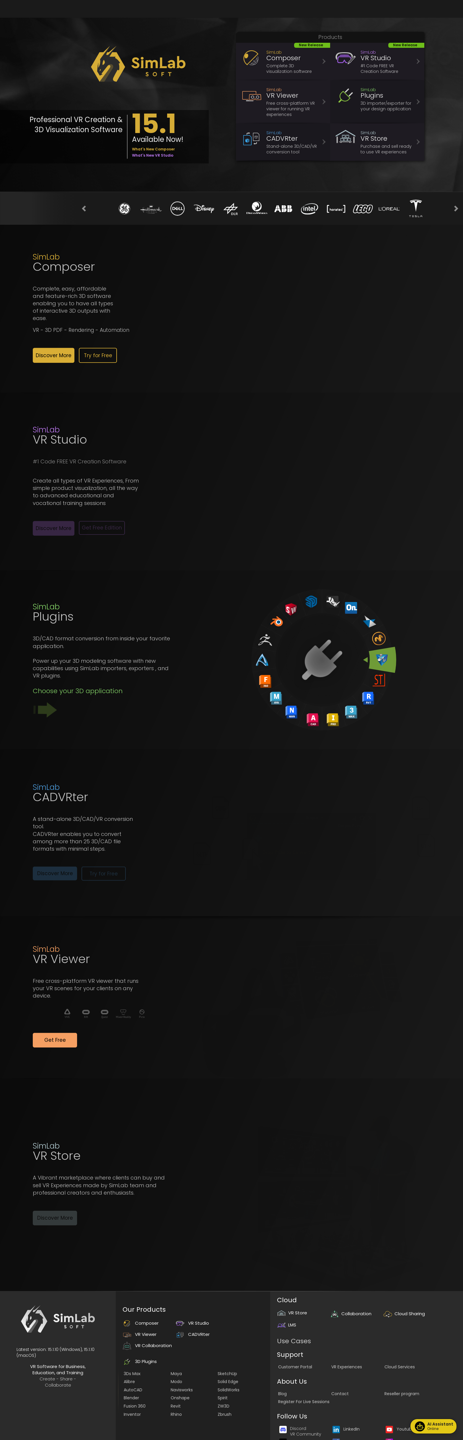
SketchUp (227, 1374)
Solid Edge (228, 1382)
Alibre (129, 1382)
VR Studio (192, 1323)
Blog (282, 1394)
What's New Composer (153, 149)
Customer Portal (295, 1367)
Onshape (180, 1398)
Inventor (132, 1414)
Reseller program (401, 1394)
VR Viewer (139, 1334)
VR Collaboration (147, 1345)
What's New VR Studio (152, 155)
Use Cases (294, 1341)
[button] (83, 208)
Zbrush (224, 1414)
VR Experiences (346, 1367)
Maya (176, 1374)
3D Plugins (140, 1361)
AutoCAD (133, 1390)
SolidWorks (228, 1390)
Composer (141, 1323)
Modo (176, 1382)
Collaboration (350, 1314)
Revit (176, 1406)
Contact (340, 1394)
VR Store (292, 1313)
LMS (286, 1325)
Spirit (223, 1398)
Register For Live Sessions (304, 1402)
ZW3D (223, 1406)
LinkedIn (346, 1429)
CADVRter (193, 1334)
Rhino (176, 1414)
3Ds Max (132, 1374)
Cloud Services (399, 1367)
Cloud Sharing (404, 1314)
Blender (131, 1398)
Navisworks (182, 1390)
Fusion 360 (135, 1406)
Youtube (400, 1429)
